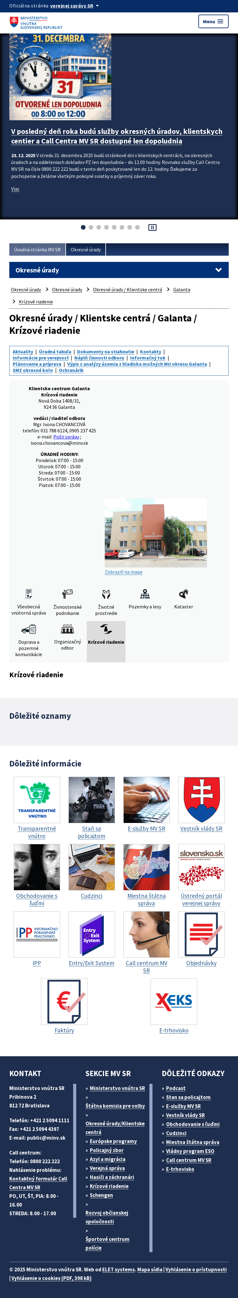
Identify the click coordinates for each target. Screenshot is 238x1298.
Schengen (101, 1195)
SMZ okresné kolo (33, 370)
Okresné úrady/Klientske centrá (115, 1128)
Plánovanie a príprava (37, 364)
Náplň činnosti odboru (99, 358)
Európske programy (113, 1141)
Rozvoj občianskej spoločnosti (107, 1217)
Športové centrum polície (108, 1243)
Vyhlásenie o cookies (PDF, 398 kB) (51, 1278)
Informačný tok (147, 358)
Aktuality (23, 351)
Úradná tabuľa (55, 351)
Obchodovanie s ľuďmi (193, 1124)
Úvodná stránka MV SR (37, 249)
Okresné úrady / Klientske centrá (127, 289)
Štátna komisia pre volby (115, 1105)
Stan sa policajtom (188, 1097)
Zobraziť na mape (156, 536)
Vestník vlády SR (185, 1115)
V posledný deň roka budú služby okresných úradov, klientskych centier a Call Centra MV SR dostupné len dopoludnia (117, 136)
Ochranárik (71, 370)
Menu (213, 21)
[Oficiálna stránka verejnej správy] (75, 5)
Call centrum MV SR (188, 1160)
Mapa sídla (149, 1269)
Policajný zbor (107, 1150)
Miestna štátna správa (192, 1142)
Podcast (176, 1088)
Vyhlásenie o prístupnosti (196, 1269)
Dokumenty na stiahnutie (105, 351)
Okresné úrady (86, 249)
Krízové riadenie (36, 301)
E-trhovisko (180, 1169)
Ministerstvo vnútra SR (117, 1088)
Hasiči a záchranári (112, 1177)
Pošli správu (66, 437)
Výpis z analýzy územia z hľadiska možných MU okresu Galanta (137, 364)
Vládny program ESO (190, 1151)
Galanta (181, 289)
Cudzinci (176, 1133)
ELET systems (118, 1269)
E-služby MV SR (183, 1106)
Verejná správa (107, 1168)
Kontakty (150, 351)
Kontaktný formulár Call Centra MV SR (38, 1183)
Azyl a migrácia (108, 1159)
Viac (15, 189)
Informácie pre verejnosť (40, 358)
